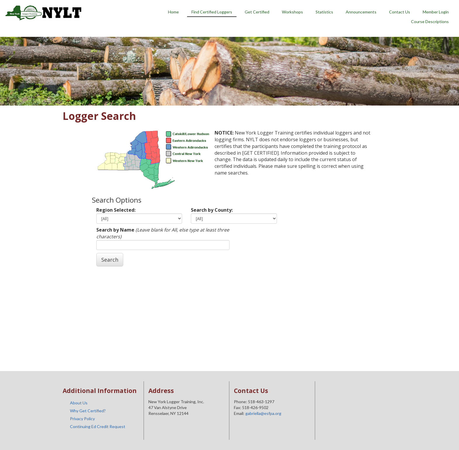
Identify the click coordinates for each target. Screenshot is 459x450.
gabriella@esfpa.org (263, 413)
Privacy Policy (82, 418)
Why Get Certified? (88, 410)
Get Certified (257, 11)
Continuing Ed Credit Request (97, 426)
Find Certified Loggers (211, 11)
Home (173, 11)
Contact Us (399, 11)
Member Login (436, 11)
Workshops (292, 11)
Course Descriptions (430, 21)
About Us (79, 402)
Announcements (361, 11)
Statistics (324, 11)
